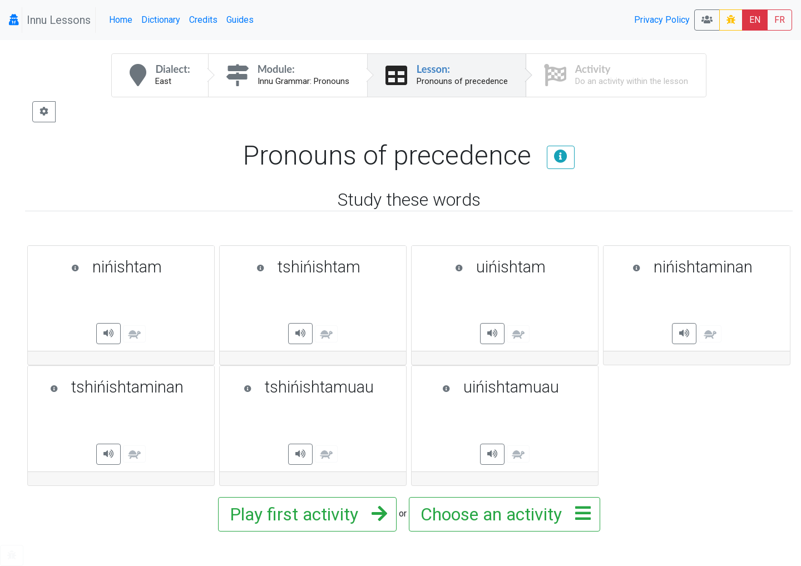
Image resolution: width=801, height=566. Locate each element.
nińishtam (137, 266)
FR (779, 19)
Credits (203, 19)
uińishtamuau (514, 387)
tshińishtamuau (319, 387)
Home (120, 19)
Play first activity (305, 514)
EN (754, 19)
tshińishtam (325, 266)
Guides (240, 19)
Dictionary (160, 19)
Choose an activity (502, 514)
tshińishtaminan (127, 387)
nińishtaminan (705, 266)
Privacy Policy (662, 19)
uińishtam (521, 266)
